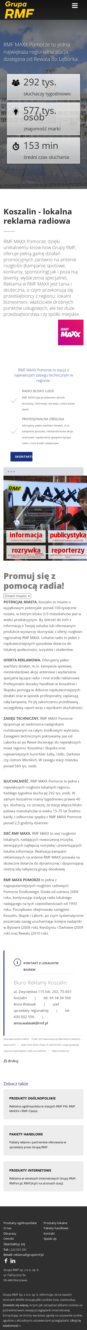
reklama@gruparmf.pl (28, 1255)
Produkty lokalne (55, 1223)
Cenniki (8, 1238)
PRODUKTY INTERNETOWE (30, 1170)
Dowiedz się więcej (15, 1305)
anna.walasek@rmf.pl (31, 1023)
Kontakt (49, 1233)
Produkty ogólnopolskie (20, 1223)
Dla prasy (9, 1233)
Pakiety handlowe (56, 1228)
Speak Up (50, 1238)
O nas (7, 1228)
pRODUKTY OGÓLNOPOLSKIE (32, 1098)
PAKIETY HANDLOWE (26, 1134)
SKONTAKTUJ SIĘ (23, 456)
